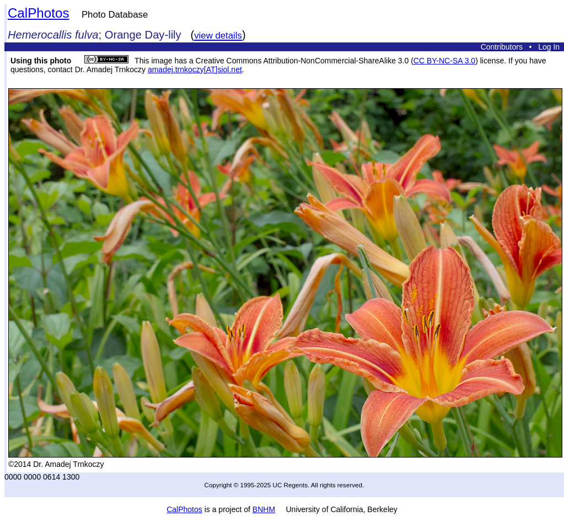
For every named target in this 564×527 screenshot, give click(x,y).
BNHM (264, 509)
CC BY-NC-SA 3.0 (444, 60)
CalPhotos (38, 13)
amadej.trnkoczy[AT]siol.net (195, 69)
